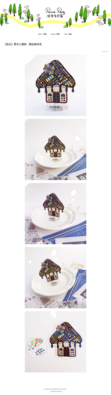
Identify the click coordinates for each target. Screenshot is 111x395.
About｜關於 (55, 34)
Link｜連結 (68, 34)
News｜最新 (42, 34)
